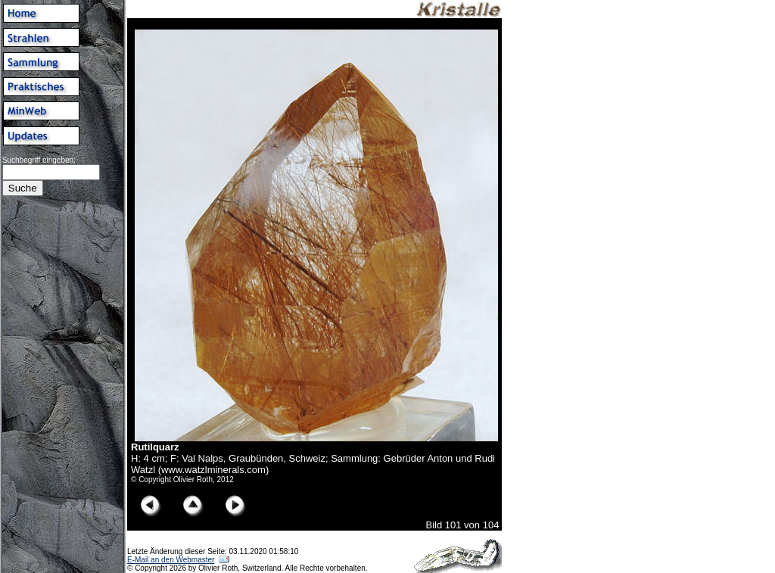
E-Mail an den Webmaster (170, 560)
